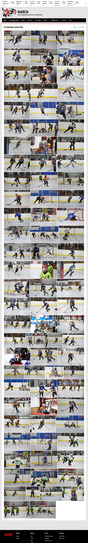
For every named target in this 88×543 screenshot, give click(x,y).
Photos (17, 536)
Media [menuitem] (46, 20)
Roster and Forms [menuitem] (14, 20)
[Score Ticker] (44, 3)
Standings (47, 538)
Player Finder (62, 536)
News (31, 536)
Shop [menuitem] (71, 20)
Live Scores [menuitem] (38, 20)
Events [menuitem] (23, 20)
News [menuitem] (5, 20)
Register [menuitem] (30, 20)
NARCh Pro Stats (48, 540)
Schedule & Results (49, 536)
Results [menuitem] (64, 20)
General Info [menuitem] (55, 20)
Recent (75, 27)
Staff (31, 540)
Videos (17, 538)
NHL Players (61, 538)
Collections (81, 27)
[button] (17, 39)
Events (31, 538)
